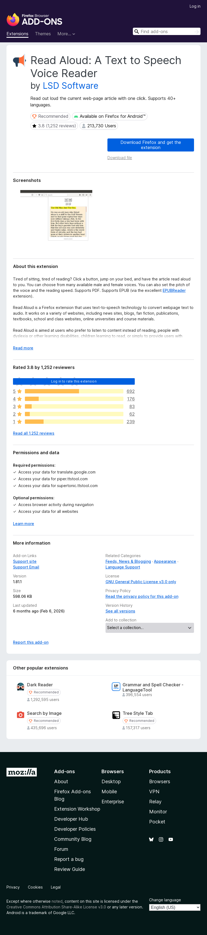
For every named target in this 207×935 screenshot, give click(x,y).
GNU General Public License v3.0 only (141, 581)
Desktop (111, 781)
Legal (56, 887)
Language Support (123, 567)
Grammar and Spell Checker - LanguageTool (153, 687)
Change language (165, 900)
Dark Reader (40, 684)
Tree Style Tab (138, 713)
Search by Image (44, 713)
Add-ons (64, 771)
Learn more (23, 523)
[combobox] (167, 31)
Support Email (26, 567)
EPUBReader (174, 290)
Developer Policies (75, 829)
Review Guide (69, 869)
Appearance (165, 561)
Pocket (157, 822)
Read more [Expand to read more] (23, 348)
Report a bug (69, 859)
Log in (195, 6)
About (61, 781)
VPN (154, 791)
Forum (61, 849)
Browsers (159, 781)
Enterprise (112, 801)
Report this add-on (30, 642)
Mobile (109, 791)
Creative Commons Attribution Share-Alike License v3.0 (56, 907)
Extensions (17, 33)
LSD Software (70, 85)
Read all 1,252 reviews (33, 433)
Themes (43, 33)
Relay (155, 801)
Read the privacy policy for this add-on (142, 596)
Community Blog (72, 839)
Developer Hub (71, 819)
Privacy (13, 887)
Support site (25, 561)
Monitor (158, 811)
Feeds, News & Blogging (128, 561)
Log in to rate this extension (74, 381)
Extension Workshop (77, 809)
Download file (119, 157)
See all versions (120, 611)
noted (57, 901)
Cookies (35, 887)
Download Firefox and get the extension (150, 145)
